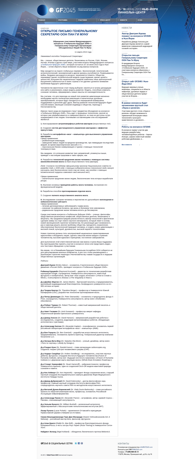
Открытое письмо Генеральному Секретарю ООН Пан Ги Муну (134, 57)
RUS (139, 2)
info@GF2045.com (146, 447)
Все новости (127, 145)
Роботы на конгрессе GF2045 (136, 127)
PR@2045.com (137, 449)
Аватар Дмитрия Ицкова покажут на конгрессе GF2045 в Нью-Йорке (136, 36)
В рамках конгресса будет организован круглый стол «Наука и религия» (135, 105)
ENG (149, 2)
